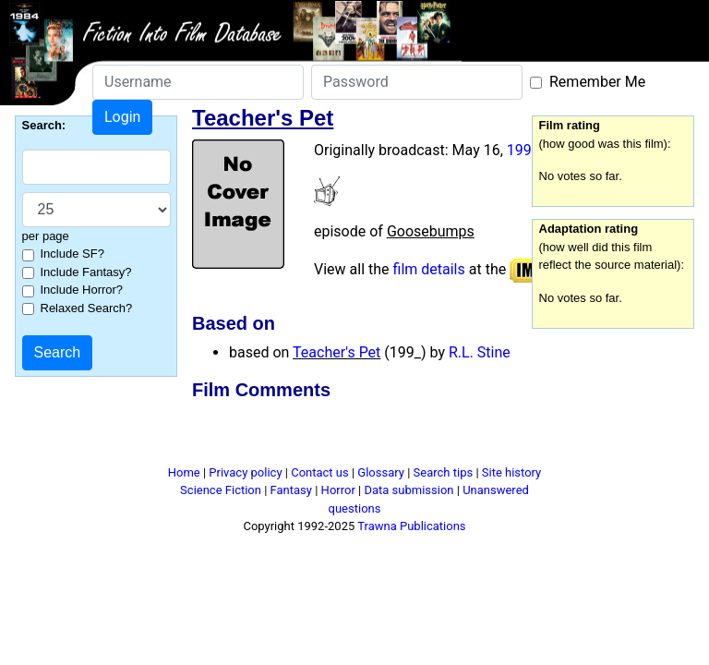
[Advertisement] (372, 436)
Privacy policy (245, 472)
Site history (512, 472)
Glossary (380, 472)
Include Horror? (82, 289)
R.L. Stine (480, 352)
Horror (338, 490)
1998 (523, 150)
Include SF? (72, 253)
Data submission (408, 490)
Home (184, 472)
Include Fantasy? (86, 272)
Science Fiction (220, 490)
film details (429, 269)
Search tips (444, 472)
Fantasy (291, 490)
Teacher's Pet (336, 352)
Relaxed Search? (87, 308)
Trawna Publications (411, 526)
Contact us (320, 472)
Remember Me (597, 82)
